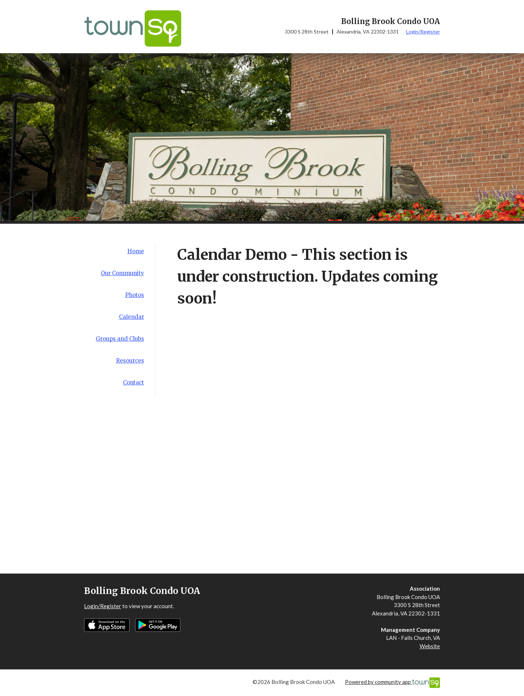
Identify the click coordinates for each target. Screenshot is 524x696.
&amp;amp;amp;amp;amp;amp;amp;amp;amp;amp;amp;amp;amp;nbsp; (308, 430)
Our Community (122, 273)
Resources (130, 360)
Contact (133, 382)
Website (430, 646)
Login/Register (423, 31)
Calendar (131, 316)
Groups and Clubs (120, 338)
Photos (134, 295)
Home (135, 251)
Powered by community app (392, 682)
